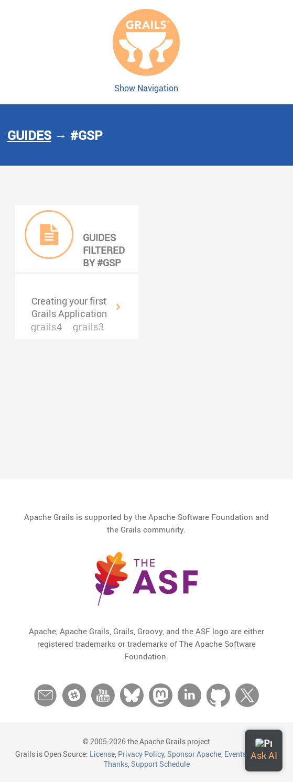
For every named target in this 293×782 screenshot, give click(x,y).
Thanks (116, 764)
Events (235, 754)
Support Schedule (160, 764)
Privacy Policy (141, 754)
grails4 (46, 326)
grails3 (88, 326)
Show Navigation (146, 88)
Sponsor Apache (194, 754)
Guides (29, 135)
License (102, 754)
